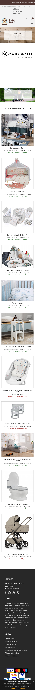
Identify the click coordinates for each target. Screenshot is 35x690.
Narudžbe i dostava (11, 656)
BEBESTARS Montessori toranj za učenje (17, 347)
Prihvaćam (13, 688)
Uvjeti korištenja (10, 639)
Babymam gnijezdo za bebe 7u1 (17, 235)
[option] (17, 55)
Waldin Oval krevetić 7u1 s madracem (17, 423)
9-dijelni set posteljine (17, 191)
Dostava (16, 9)
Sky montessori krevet (17, 148)
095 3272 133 (21, 6)
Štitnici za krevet (17, 303)
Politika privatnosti (11, 641)
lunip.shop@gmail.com (9, 6)
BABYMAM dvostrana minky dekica (17, 270)
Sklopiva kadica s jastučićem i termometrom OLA (17, 391)
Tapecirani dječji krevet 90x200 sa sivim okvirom (17, 460)
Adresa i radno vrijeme (12, 653)
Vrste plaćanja (16, 11)
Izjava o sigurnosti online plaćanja (16, 650)
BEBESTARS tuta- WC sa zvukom (17, 504)
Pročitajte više (21, 688)
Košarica (17, 14)
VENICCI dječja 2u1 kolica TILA (17, 554)
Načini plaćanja (10, 647)
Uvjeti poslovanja (10, 644)
